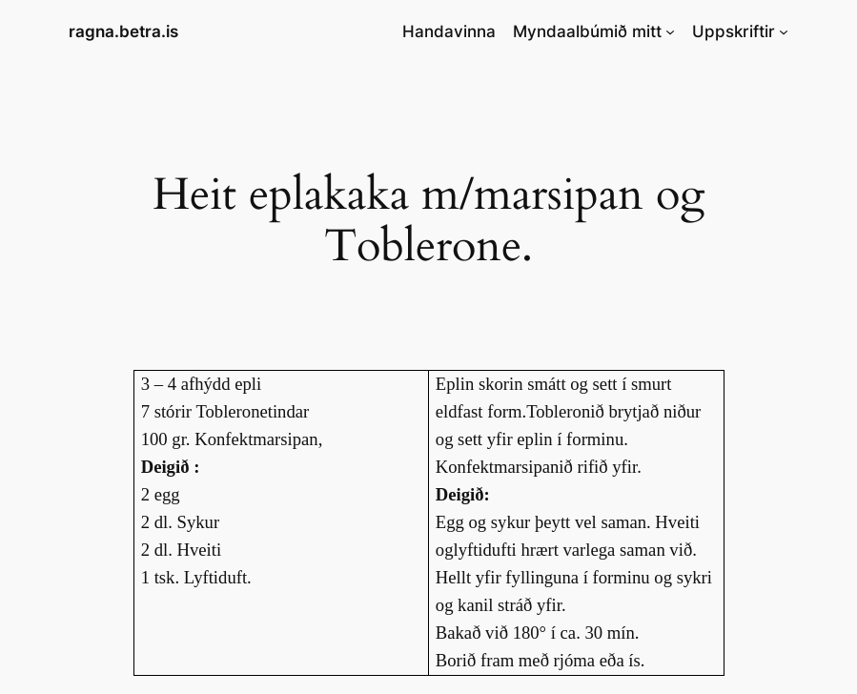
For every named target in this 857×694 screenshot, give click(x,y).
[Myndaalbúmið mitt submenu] (670, 31)
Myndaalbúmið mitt (587, 31)
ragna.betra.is (123, 31)
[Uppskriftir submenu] (783, 31)
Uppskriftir (733, 31)
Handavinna (449, 31)
